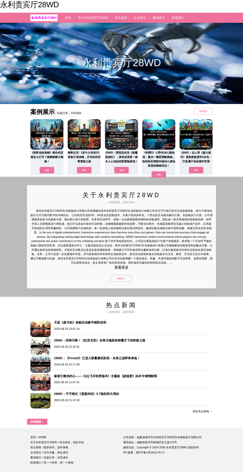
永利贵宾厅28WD (29, 4)
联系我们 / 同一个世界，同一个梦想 (52, 462)
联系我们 (178, 17)
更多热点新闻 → (203, 411)
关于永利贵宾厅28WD (93, 17)
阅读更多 (203, 111)
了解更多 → (121, 279)
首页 (68, 17)
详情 (47, 170)
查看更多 (121, 267)
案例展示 (159, 17)
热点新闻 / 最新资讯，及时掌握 (49, 447)
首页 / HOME (38, 437)
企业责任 (140, 17)
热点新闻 (121, 17)
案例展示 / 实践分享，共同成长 (49, 457)
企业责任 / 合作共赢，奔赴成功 (49, 452)
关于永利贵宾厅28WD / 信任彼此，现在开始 (57, 442)
